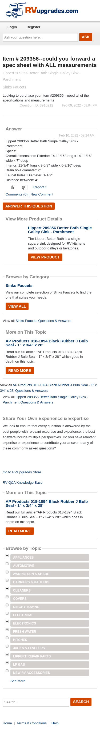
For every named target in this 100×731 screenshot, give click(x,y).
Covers (20, 599)
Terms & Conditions (32, 723)
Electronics (24, 623)
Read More (19, 370)
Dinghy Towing (26, 607)
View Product (45, 257)
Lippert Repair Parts (32, 656)
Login (12, 27)
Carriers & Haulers (31, 582)
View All (17, 306)
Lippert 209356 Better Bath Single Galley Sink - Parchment (60, 230)
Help (55, 723)
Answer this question (28, 206)
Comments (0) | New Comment (29, 194)
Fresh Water (24, 632)
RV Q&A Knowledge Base (22, 482)
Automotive (23, 566)
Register (33, 27)
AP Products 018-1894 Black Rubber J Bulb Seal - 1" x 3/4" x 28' (47, 343)
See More (17, 681)
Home (7, 723)
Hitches (20, 640)
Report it (39, 187)
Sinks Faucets (19, 285)
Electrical (23, 615)
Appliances (23, 557)
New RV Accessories (31, 673)
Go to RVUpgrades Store (22, 472)
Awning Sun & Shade (31, 574)
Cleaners (22, 590)
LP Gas (19, 664)
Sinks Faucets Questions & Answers (43, 321)
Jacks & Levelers (29, 648)
